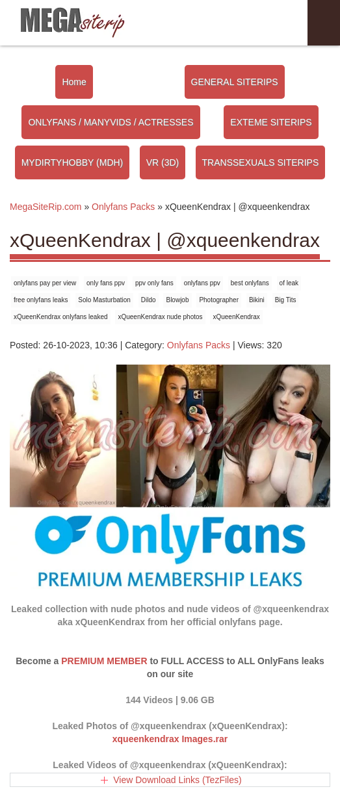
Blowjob (177, 299)
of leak (289, 283)
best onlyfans (250, 283)
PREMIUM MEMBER (104, 661)
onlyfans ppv (202, 283)
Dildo (148, 299)
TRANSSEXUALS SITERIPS (260, 162)
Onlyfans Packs (198, 345)
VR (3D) (162, 162)
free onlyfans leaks (41, 299)
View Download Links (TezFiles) (177, 780)
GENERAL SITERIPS (234, 82)
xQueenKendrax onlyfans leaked (61, 316)
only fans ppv (105, 283)
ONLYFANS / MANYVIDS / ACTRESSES (110, 122)
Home (74, 82)
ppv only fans (154, 283)
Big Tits (285, 299)
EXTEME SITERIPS (270, 122)
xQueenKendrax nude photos (160, 316)
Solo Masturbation (104, 299)
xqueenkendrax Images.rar (170, 739)
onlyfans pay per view (45, 283)
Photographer (219, 299)
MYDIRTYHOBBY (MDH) (72, 162)
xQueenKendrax (236, 316)
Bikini (257, 299)
